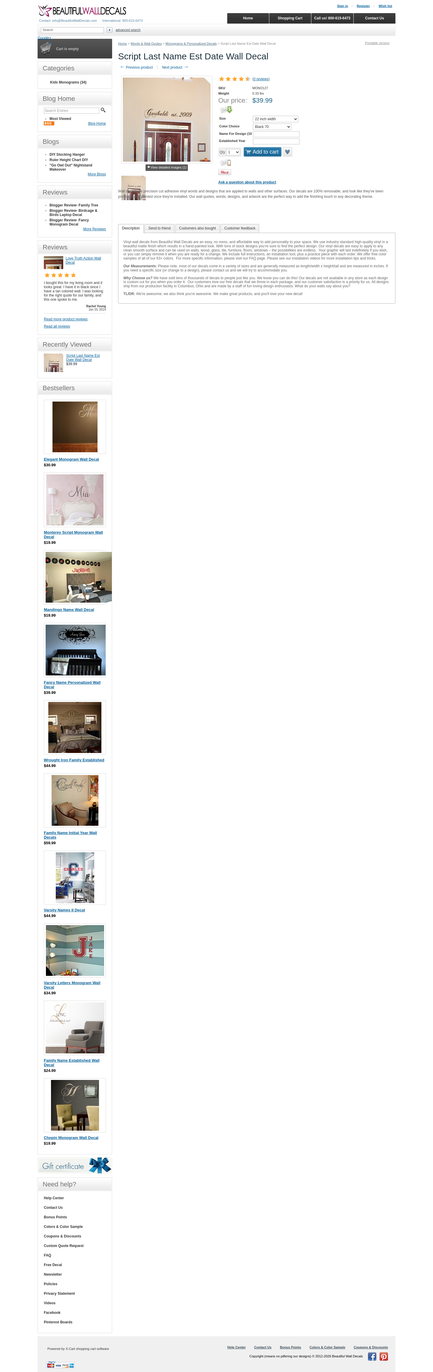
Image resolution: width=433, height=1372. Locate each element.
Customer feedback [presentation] (239, 228)
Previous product (136, 67)
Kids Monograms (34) (68, 82)
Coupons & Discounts (62, 1236)
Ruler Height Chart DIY (69, 160)
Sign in (342, 6)
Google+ (44, 38)
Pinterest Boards (58, 1322)
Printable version (377, 43)
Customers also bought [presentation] (197, 228)
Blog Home (97, 123)
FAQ (47, 1255)
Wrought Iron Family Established (74, 760)
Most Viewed (60, 119)
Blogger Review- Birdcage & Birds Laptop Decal (74, 213)
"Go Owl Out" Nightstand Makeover (71, 167)
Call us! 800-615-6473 (332, 18)
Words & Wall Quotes (146, 43)
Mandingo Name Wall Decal (69, 609)
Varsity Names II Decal (64, 910)
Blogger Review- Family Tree (74, 205)
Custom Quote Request (63, 1246)
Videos (49, 1303)
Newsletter (53, 1274)
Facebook (52, 1313)
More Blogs (97, 174)
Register (363, 6)
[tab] (131, 228)
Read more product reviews (66, 319)
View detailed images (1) (167, 167)
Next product (175, 67)
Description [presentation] (131, 228)
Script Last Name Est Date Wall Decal (83, 358)
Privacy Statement (59, 1293)
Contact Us (53, 1208)
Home (122, 43)
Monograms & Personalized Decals (191, 43)
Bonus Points (55, 1217)
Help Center (54, 1198)
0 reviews (261, 79)
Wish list (385, 6)
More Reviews (94, 229)
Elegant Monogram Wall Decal (71, 459)
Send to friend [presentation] (159, 228)
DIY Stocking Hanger (67, 154)
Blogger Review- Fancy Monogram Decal (69, 222)
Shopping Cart (290, 18)
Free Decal (53, 1265)
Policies (50, 1284)
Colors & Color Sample (63, 1227)
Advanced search (128, 30)
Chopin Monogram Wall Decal (71, 1137)
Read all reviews (57, 326)
